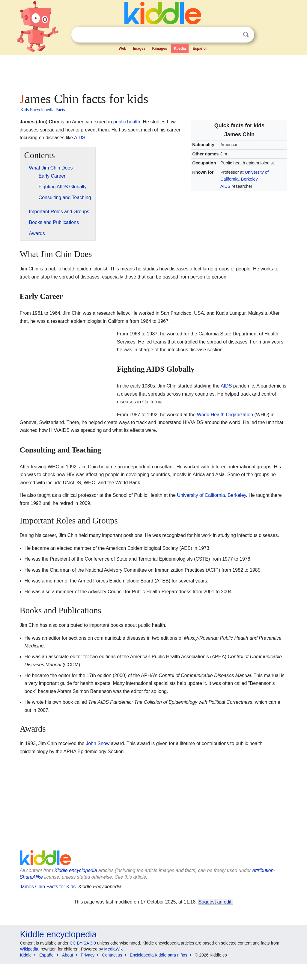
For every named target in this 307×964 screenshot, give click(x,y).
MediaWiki (114, 949)
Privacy (87, 955)
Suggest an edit (214, 901)
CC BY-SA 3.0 (83, 943)
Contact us (112, 955)
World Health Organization (225, 414)
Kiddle (26, 955)
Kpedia (180, 48)
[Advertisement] (153, 71)
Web (122, 48)
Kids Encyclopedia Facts (42, 109)
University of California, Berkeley (211, 495)
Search (246, 34)
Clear (233, 35)
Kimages (159, 48)
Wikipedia (29, 949)
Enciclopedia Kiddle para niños (158, 955)
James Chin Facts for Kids (48, 886)
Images (139, 48)
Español (199, 48)
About (67, 955)
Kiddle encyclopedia (75, 870)
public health (126, 121)
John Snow (97, 743)
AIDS (225, 186)
